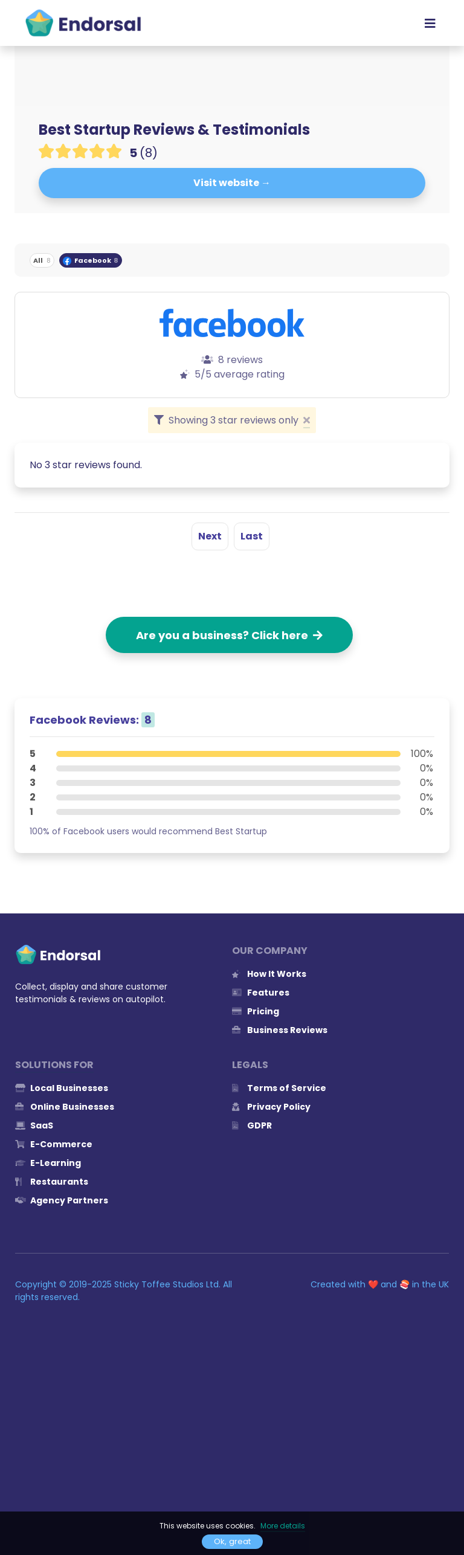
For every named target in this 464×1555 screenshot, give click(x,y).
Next (210, 536)
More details (282, 1526)
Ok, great (232, 1541)
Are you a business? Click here (229, 635)
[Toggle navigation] (430, 23)
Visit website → (232, 183)
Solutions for (54, 1065)
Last (251, 536)
